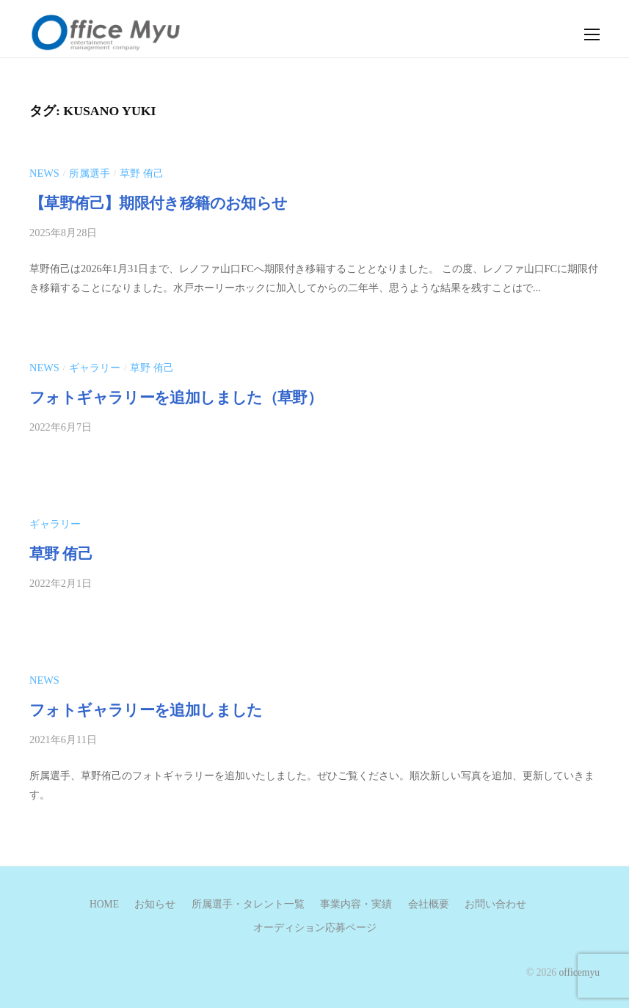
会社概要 (428, 904)
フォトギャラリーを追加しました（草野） (175, 398)
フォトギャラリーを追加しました (146, 710)
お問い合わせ (495, 904)
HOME (104, 904)
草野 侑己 (142, 173)
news (44, 173)
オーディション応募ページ (315, 927)
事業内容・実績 (356, 904)
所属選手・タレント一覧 (248, 904)
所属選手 (89, 173)
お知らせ (154, 904)
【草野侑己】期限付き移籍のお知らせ (165, 203)
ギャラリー (94, 367)
